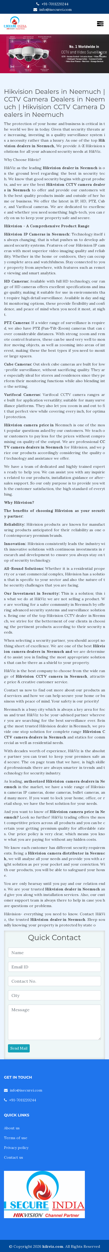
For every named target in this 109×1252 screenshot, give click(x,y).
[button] (8, 53)
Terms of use (15, 1137)
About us (12, 1128)
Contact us (13, 1157)
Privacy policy (16, 1147)
